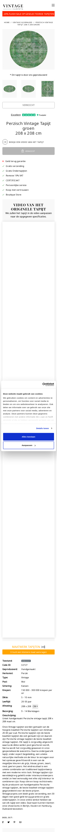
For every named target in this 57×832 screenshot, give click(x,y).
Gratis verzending (15, 166)
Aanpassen (28, 445)
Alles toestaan (28, 436)
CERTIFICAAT (13, 180)
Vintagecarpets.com (12, 793)
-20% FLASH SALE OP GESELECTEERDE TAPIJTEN (28, 14)
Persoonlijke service (16, 185)
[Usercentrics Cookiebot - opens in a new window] (42, 384)
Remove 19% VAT (14, 175)
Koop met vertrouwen (17, 190)
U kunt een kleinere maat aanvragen (28, 652)
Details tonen (42, 428)
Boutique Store (13, 194)
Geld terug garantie (15, 161)
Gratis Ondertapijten (16, 171)
